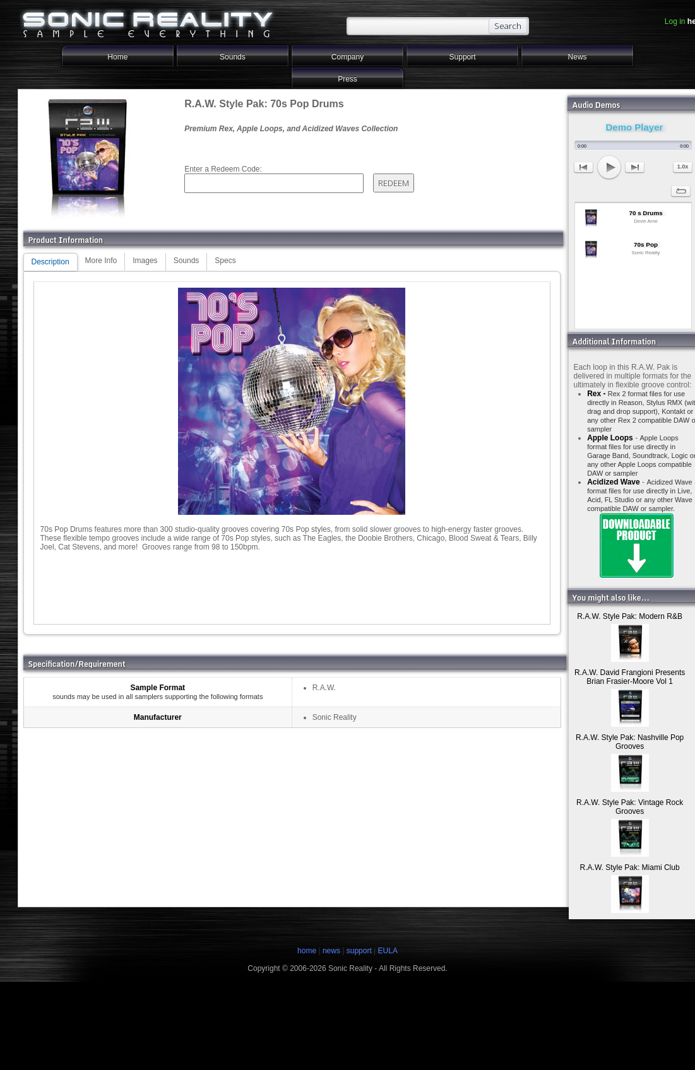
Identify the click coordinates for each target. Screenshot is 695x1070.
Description (50, 261)
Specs (225, 260)
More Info (101, 260)
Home (117, 56)
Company (347, 56)
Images (145, 260)
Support (462, 56)
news (331, 950)
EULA (388, 950)
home (306, 950)
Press (347, 78)
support (360, 950)
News (577, 56)
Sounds (233, 56)
